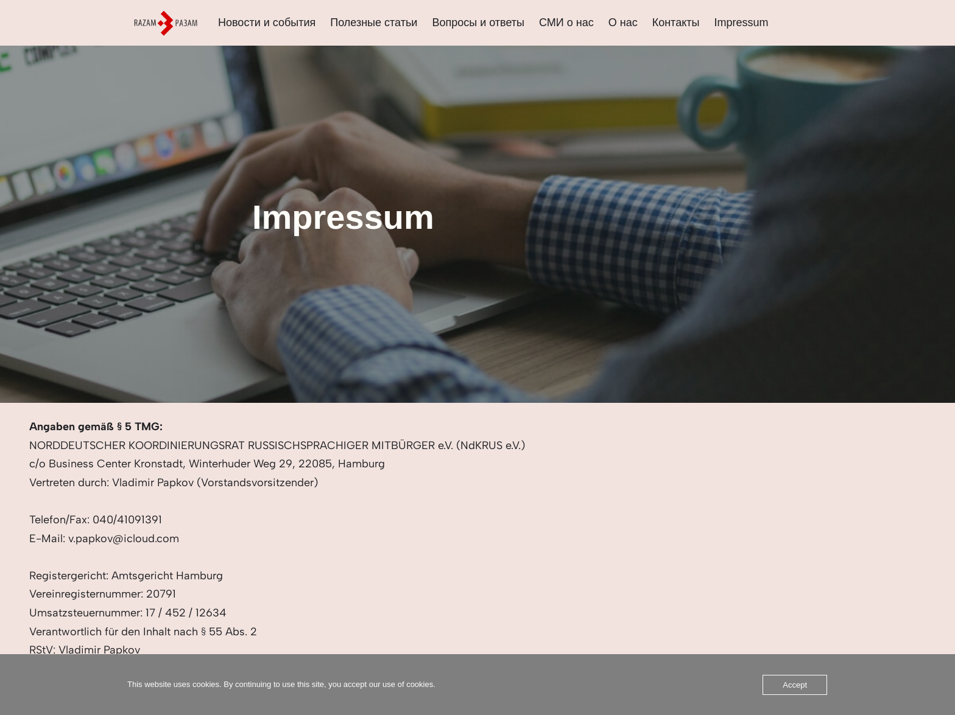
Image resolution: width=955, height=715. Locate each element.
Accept (795, 684)
